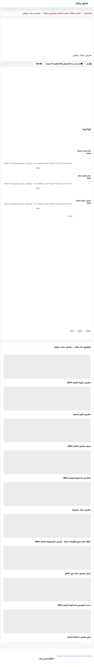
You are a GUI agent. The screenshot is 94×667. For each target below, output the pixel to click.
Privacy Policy (80, 656)
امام (88, 64)
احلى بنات (81, 3)
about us (70, 656)
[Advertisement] (47, 35)
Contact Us (61, 656)
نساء (71, 331)
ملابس (79, 331)
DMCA (89, 656)
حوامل (88, 331)
